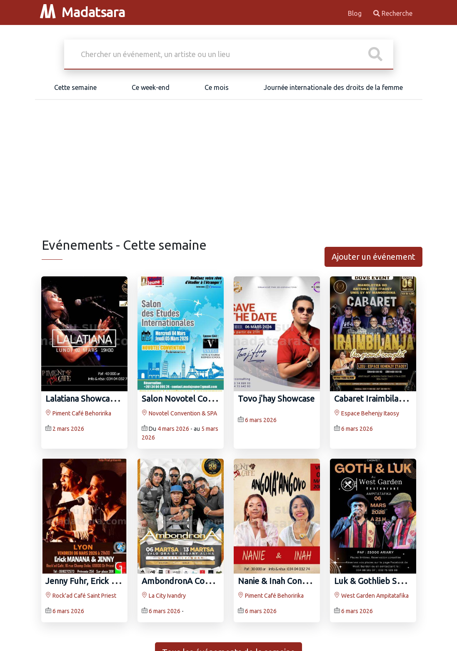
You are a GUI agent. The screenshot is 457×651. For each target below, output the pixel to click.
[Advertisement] (228, 175)
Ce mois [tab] (217, 87)
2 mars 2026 (68, 428)
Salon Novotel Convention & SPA (203, 398)
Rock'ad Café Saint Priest (80, 595)
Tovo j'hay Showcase (276, 398)
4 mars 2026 (173, 428)
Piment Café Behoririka (78, 413)
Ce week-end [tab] (151, 87)
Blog (355, 13)
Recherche (392, 13)
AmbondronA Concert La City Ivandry (211, 581)
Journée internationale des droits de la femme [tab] (333, 87)
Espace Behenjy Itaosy (366, 413)
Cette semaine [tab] (75, 87)
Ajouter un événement (373, 256)
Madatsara (82, 12)
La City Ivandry (164, 595)
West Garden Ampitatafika (371, 595)
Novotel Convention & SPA (179, 413)
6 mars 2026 (261, 420)
